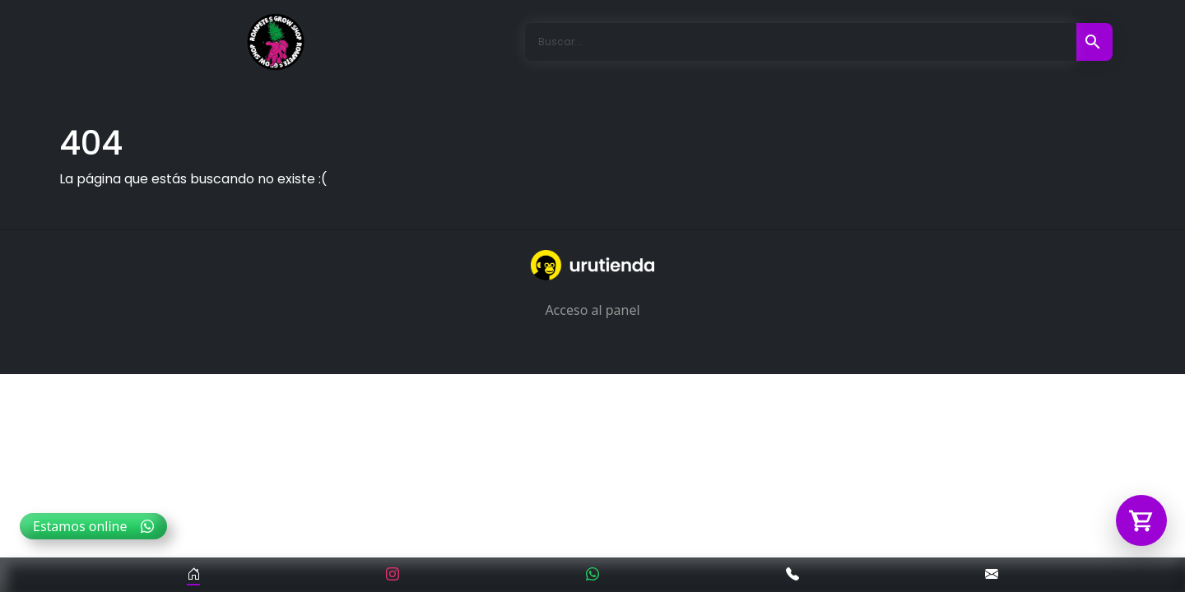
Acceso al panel (592, 310)
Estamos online (93, 526)
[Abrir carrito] (1141, 520)
